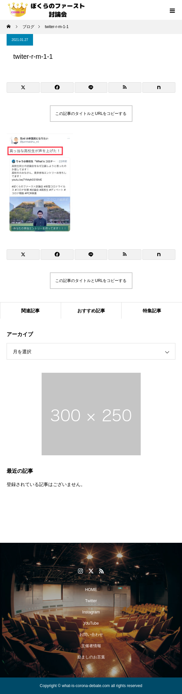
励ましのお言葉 (91, 657)
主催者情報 (91, 645)
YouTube (91, 623)
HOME (91, 589)
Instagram (91, 612)
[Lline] (91, 87)
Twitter (91, 601)
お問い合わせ (91, 634)
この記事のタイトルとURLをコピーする (91, 113)
